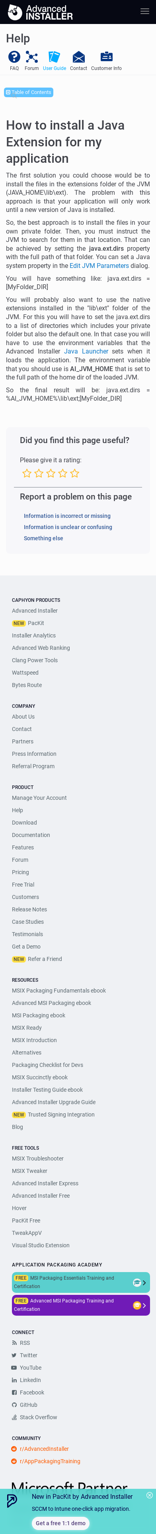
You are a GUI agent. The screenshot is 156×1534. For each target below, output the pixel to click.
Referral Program (33, 766)
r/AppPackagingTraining (46, 1461)
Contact (22, 729)
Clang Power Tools (35, 660)
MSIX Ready (27, 1028)
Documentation (31, 835)
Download (24, 822)
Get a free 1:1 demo (61, 1523)
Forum (20, 860)
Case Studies (28, 922)
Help (17, 810)
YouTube (26, 1367)
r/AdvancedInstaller (40, 1449)
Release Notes (29, 909)
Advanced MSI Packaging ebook (51, 1003)
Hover (19, 1208)
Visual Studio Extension (41, 1245)
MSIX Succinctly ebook (40, 1077)
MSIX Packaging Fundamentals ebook (59, 990)
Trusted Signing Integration (61, 1114)
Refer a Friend (45, 959)
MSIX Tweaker (29, 1171)
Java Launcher (86, 351)
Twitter (24, 1355)
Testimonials (27, 934)
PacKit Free (26, 1220)
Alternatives (26, 1052)
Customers (25, 897)
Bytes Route (27, 685)
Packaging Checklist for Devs (47, 1065)
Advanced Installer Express (45, 1183)
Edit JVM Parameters (99, 266)
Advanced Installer (35, 610)
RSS (21, 1343)
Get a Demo (26, 946)
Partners (22, 741)
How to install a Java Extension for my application (65, 142)
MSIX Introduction (34, 1040)
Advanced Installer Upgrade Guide (54, 1102)
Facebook (28, 1392)
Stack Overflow (34, 1417)
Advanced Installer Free (41, 1195)
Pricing (20, 872)
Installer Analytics (34, 635)
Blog (17, 1127)
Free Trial (23, 884)
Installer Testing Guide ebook (47, 1090)
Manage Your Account (39, 798)
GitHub (24, 1405)
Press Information (34, 754)
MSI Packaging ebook (38, 1015)
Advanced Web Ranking (41, 648)
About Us (23, 716)
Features (23, 847)
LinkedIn (26, 1380)
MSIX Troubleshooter (38, 1158)
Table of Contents (28, 92)
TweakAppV (27, 1233)
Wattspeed (25, 672)
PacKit (36, 623)
